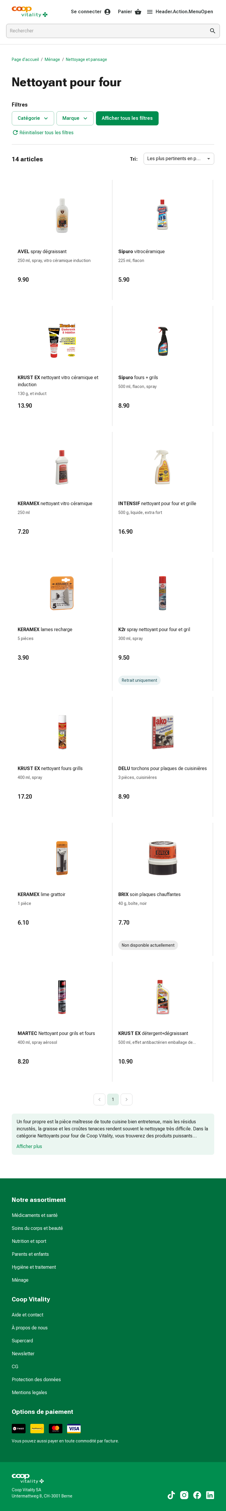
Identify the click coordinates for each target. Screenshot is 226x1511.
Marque (75, 118)
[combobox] (104, 31)
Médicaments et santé (35, 1215)
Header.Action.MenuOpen (179, 11)
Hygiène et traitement (34, 1267)
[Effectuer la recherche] (213, 31)
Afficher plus (29, 1146)
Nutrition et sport (29, 1241)
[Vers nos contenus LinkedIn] (210, 1495)
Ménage (52, 59)
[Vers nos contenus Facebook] (197, 1495)
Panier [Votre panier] (130, 11)
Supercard (22, 1341)
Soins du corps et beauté (37, 1228)
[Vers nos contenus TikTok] (171, 1495)
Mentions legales (29, 1392)
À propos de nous (30, 1328)
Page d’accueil (25, 59)
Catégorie (33, 118)
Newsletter (23, 1353)
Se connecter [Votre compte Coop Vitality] (91, 11)
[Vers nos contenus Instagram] (184, 1495)
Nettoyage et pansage (86, 59)
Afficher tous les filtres (127, 118)
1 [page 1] (113, 1099)
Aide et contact (27, 1315)
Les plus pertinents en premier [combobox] (178, 158)
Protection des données (36, 1379)
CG (15, 1366)
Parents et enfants (30, 1254)
